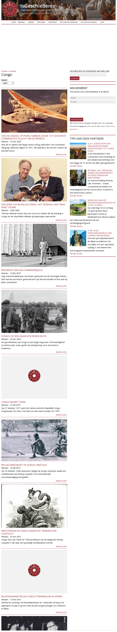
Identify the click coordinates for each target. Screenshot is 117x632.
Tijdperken (52, 22)
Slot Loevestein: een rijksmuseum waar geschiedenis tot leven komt (101, 147)
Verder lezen (61, 154)
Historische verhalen (69, 22)
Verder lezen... (76, 165)
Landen (31, 22)
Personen (41, 22)
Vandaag (21, 22)
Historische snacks (89, 22)
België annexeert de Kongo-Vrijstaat (24, 464)
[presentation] (90, 109)
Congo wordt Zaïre (13, 402)
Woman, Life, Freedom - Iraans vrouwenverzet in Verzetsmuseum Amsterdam (100, 174)
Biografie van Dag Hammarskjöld (21, 270)
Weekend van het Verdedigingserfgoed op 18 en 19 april (102, 202)
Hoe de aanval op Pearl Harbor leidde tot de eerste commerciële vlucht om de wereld (33, 137)
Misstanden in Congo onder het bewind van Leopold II (29, 532)
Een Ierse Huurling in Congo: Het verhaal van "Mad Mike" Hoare (33, 206)
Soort (4, 80)
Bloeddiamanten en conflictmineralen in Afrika (31, 596)
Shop (102, 22)
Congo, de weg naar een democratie (23, 336)
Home (13, 22)
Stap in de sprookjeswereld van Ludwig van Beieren (100, 233)
